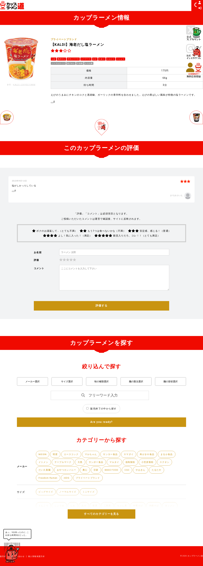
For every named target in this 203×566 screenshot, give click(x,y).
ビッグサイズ (46, 504)
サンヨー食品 (113, 465)
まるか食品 (172, 465)
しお (53, 59)
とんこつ (44, 518)
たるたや (162, 481)
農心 (87, 481)
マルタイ (118, 473)
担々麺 (62, 526)
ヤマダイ (133, 465)
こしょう (121, 59)
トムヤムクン (144, 526)
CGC (131, 481)
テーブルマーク (64, 473)
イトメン (44, 473)
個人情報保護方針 (36, 556)
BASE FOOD (115, 481)
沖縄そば (159, 518)
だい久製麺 (45, 481)
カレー (178, 526)
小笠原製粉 (152, 473)
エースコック (72, 465)
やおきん (145, 481)
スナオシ (171, 473)
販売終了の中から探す (101, 418)
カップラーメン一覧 (73, 5)
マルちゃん (93, 465)
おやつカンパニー (68, 481)
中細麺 (80, 63)
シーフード (86, 59)
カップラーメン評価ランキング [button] (110, 5)
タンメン (175, 518)
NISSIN (43, 465)
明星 (56, 465)
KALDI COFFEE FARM (24, 85)
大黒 (82, 473)
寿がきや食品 (152, 465)
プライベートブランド (64, 39)
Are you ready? (102, 432)
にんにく (111, 59)
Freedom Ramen (49, 489)
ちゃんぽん (45, 526)
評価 (36, 269)
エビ (95, 59)
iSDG (69, 489)
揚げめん (71, 63)
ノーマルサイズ (58, 63)
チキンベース (73, 59)
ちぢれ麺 (89, 63)
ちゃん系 (125, 518)
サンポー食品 (99, 473)
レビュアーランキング (152, 5)
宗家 (99, 481)
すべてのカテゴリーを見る (101, 524)
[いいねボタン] (52, 102)
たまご (102, 59)
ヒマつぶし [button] (178, 5)
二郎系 (110, 518)
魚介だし (61, 59)
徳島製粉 (135, 473)
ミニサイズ (91, 504)
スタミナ (163, 526)
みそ (86, 518)
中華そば (142, 518)
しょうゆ (60, 518)
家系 (97, 518)
